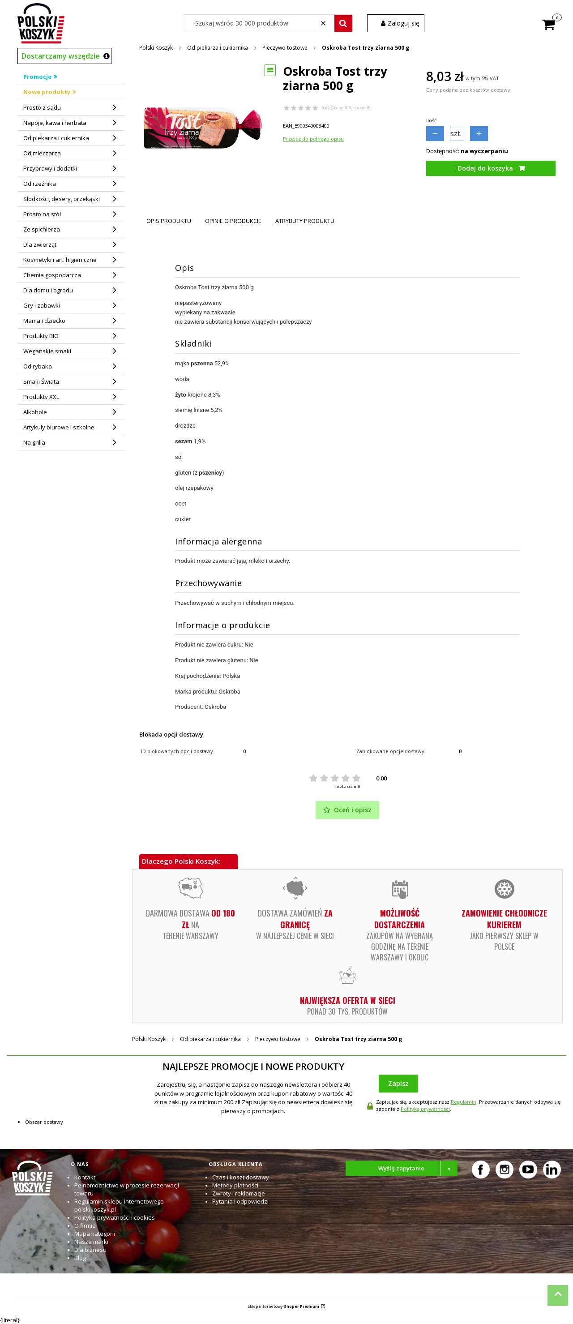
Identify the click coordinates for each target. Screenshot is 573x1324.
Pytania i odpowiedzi (240, 1201)
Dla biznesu (90, 1250)
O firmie (85, 1225)
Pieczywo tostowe (285, 47)
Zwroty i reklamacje (238, 1193)
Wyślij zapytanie (418, 1168)
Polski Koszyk (156, 47)
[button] (343, 23)
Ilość (431, 120)
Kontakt (84, 1177)
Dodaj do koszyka (485, 168)
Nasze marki (91, 1242)
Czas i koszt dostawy (240, 1177)
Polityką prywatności (425, 1108)
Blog (80, 1258)
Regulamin (463, 1101)
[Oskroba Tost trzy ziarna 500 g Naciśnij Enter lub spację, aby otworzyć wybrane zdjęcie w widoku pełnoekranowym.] (203, 128)
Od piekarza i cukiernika (217, 47)
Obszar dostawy (44, 1121)
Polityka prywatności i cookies (114, 1217)
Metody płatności (235, 1185)
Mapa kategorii (94, 1234)
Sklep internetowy (283, 1306)
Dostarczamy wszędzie (60, 56)
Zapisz (398, 1083)
